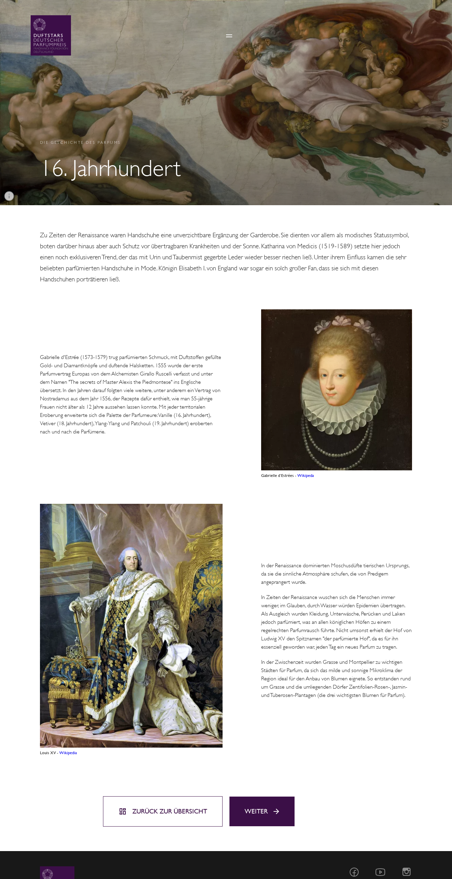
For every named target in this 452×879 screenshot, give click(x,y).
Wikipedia (68, 752)
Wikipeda (305, 475)
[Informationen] (9, 196)
